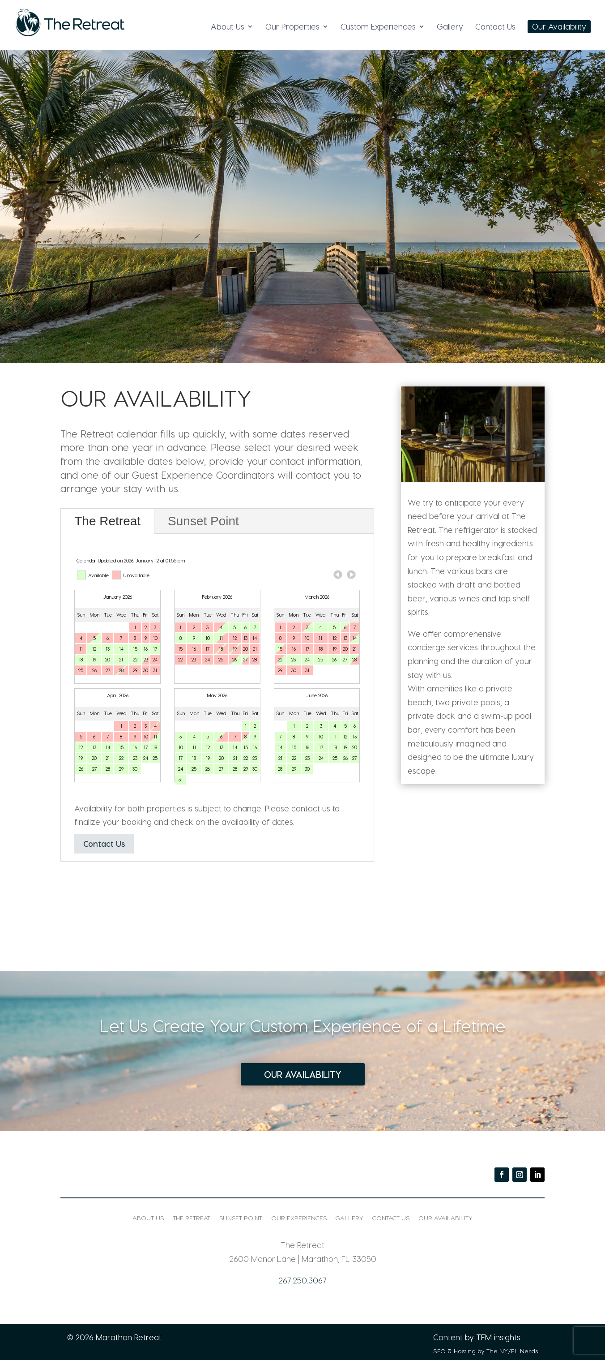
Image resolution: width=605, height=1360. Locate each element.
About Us (227, 27)
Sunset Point (203, 521)
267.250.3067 (302, 1280)
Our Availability (559, 27)
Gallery (450, 27)
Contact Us (495, 27)
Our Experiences (299, 1218)
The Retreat (107, 521)
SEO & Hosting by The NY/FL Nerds (485, 1351)
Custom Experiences (378, 27)
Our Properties (292, 27)
